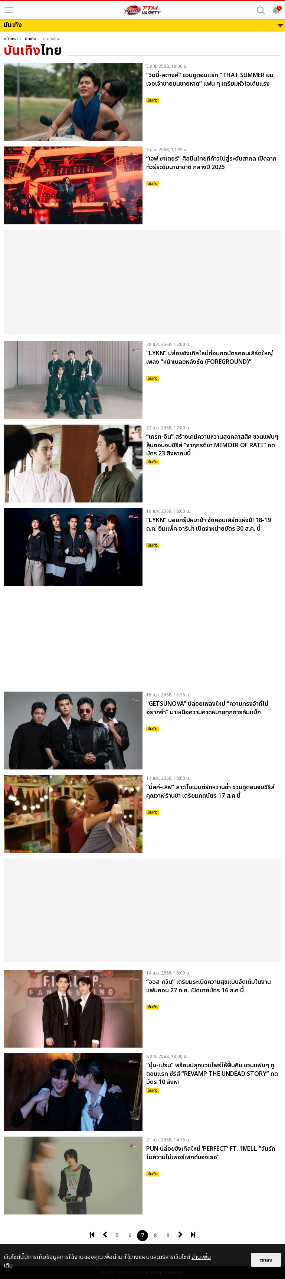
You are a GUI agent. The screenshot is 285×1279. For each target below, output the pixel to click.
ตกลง (266, 1260)
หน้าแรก (11, 39)
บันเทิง (30, 39)
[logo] (142, 10)
